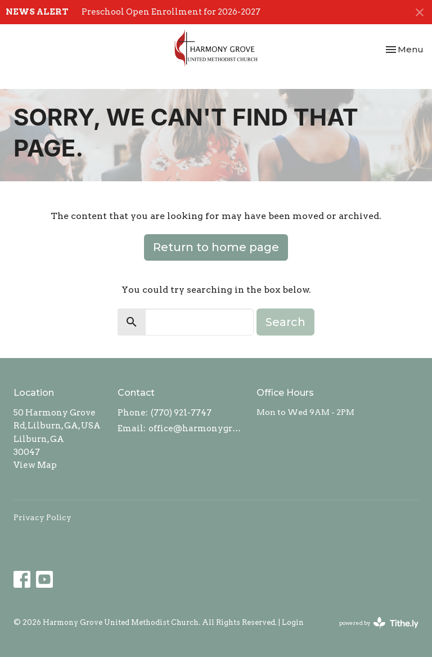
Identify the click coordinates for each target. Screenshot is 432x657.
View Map (35, 465)
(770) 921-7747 (181, 413)
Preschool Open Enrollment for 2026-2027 (171, 12)
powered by (378, 623)
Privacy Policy (42, 517)
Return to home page (216, 247)
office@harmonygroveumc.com (196, 428)
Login (293, 622)
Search (285, 322)
